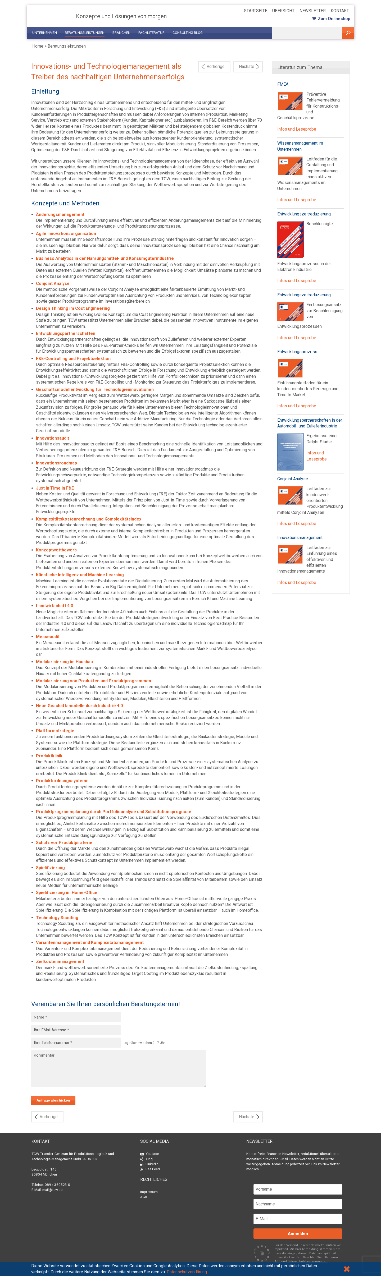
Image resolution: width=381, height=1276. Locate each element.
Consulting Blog (188, 33)
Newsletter (313, 10)
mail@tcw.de (52, 1189)
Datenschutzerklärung (187, 1271)
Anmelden (298, 1233)
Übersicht (283, 10)
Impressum (149, 1192)
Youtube (149, 1153)
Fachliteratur (151, 33)
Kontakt (340, 10)
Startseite (255, 10)
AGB (143, 1197)
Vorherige (216, 66)
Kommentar (118, 1068)
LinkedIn (149, 1164)
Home (37, 46)
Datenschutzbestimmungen (308, 1261)
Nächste (246, 66)
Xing (146, 1159)
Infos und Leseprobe (296, 129)
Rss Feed (150, 1169)
